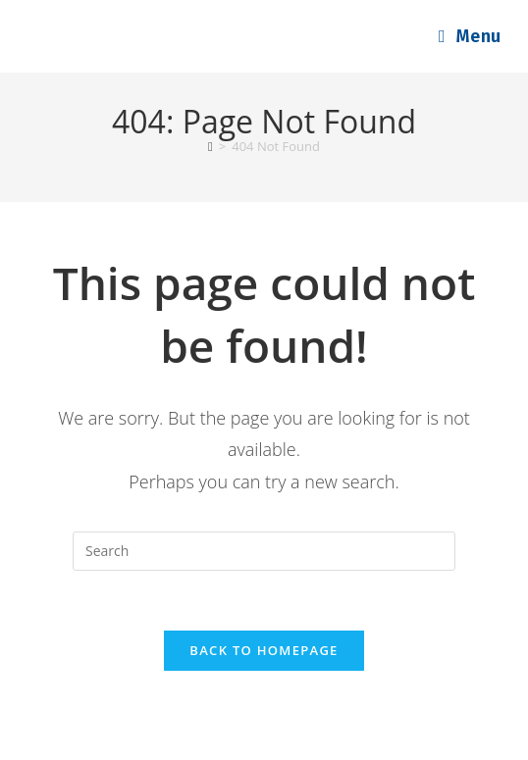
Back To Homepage (263, 650)
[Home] (210, 146)
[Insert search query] (264, 551)
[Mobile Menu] (470, 36)
